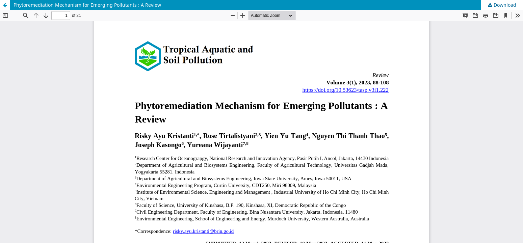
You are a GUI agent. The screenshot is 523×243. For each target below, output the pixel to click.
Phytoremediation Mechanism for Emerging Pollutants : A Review (87, 5)
